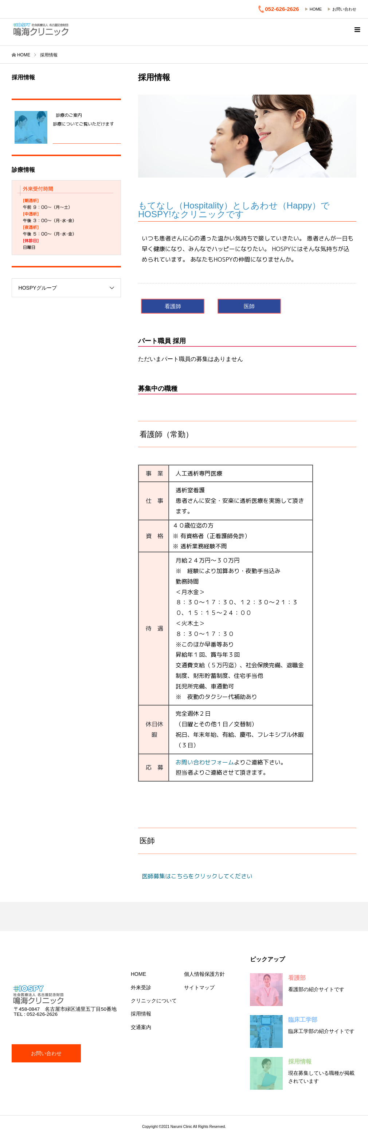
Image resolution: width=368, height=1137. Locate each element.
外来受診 (141, 987)
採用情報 (141, 1014)
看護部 (297, 978)
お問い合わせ (344, 9)
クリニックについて (154, 1000)
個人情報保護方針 (204, 974)
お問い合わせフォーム (205, 762)
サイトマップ (199, 987)
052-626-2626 (278, 9)
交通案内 (141, 1027)
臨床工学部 (302, 1020)
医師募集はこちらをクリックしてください (197, 876)
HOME (316, 9)
